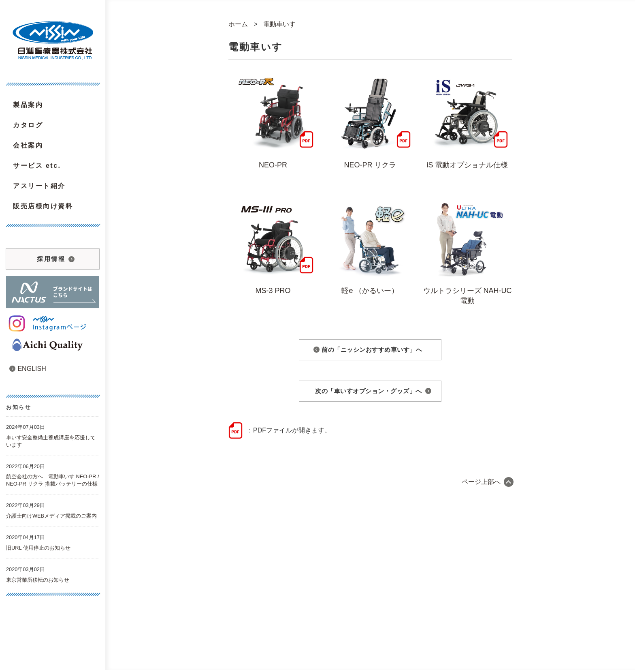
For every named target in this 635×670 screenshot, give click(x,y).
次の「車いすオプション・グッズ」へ (368, 390)
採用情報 (51, 258)
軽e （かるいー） (369, 291)
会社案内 (28, 145)
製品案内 (28, 104)
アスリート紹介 (39, 185)
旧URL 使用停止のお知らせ (38, 548)
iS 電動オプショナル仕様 (467, 165)
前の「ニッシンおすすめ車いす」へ (372, 349)
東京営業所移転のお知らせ (37, 580)
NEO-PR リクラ (370, 165)
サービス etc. (37, 165)
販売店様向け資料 (43, 206)
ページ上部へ (481, 481)
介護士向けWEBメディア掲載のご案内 (51, 516)
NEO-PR (273, 165)
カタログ (28, 125)
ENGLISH (27, 368)
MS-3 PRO (272, 291)
